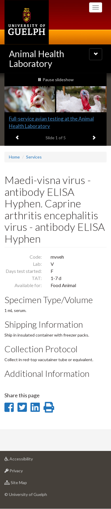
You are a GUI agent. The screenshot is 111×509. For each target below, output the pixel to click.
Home (14, 156)
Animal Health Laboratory (36, 58)
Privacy (22, 472)
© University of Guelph (25, 494)
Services (34, 156)
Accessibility (28, 460)
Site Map (25, 484)
